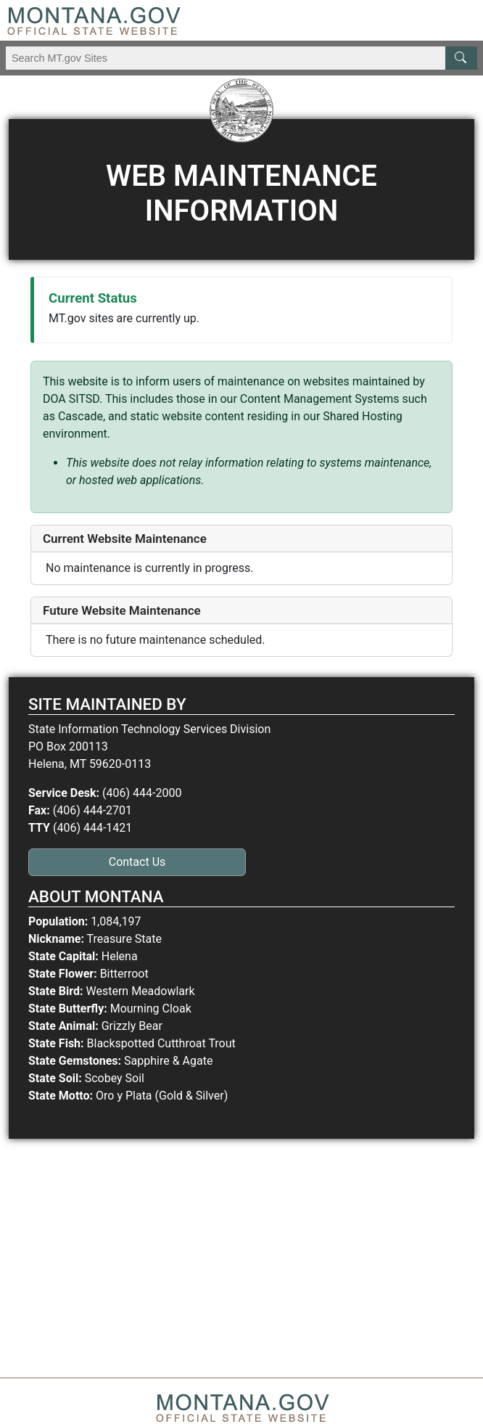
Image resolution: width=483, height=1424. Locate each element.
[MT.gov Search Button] (461, 58)
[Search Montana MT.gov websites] (241, 58)
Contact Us (137, 862)
